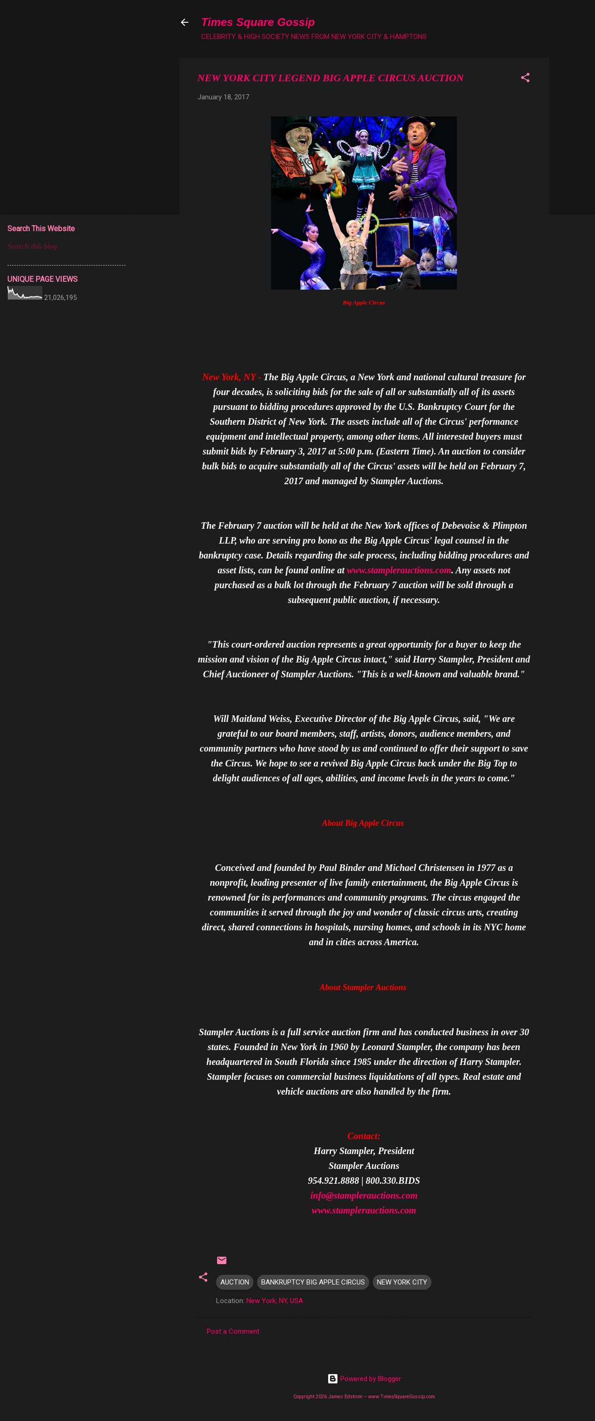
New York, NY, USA (274, 1301)
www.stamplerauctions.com (399, 570)
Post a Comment (233, 1331)
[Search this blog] (66, 246)
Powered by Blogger (364, 1379)
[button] (525, 79)
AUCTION (234, 1282)
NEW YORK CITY (402, 1282)
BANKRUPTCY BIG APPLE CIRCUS (313, 1282)
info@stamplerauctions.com (364, 1195)
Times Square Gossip (258, 22)
